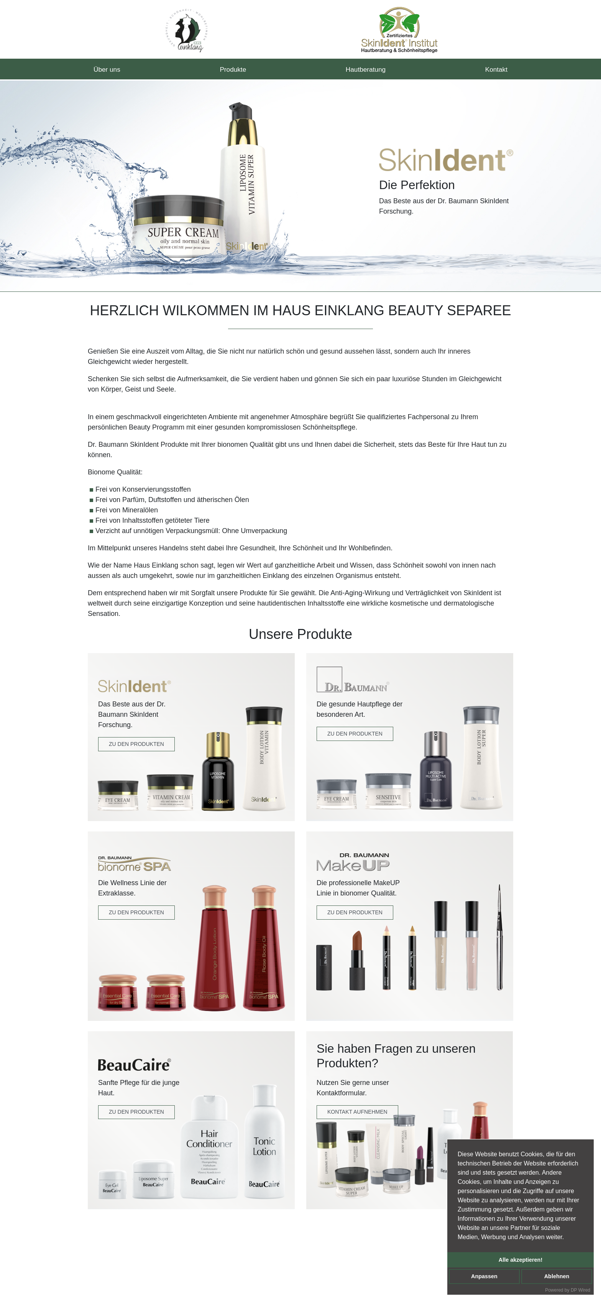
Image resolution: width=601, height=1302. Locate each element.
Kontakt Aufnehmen (357, 1112)
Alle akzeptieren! (520, 1260)
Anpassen (484, 1276)
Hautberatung (365, 70)
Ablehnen (557, 1276)
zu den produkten (355, 912)
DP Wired (580, 1290)
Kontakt (495, 70)
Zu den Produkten (136, 744)
